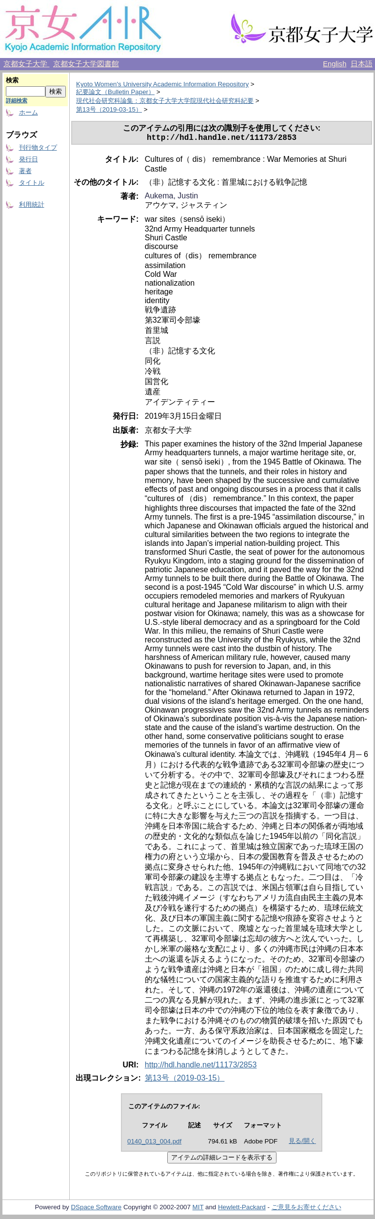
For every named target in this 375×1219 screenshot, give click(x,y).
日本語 (362, 64)
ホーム (28, 112)
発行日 (28, 159)
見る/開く (302, 1142)
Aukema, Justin (171, 197)
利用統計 (31, 204)
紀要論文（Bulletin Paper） (115, 92)
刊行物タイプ (38, 147)
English (334, 64)
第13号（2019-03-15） (109, 109)
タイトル (31, 182)
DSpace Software (96, 1209)
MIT (198, 1209)
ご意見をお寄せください (306, 1209)
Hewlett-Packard (242, 1209)
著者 (25, 170)
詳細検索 (16, 100)
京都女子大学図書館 (86, 64)
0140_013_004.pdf (154, 1143)
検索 (12, 80)
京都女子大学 (26, 64)
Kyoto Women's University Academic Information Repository (162, 84)
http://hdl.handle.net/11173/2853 (201, 1067)
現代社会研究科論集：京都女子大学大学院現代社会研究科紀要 (165, 100)
